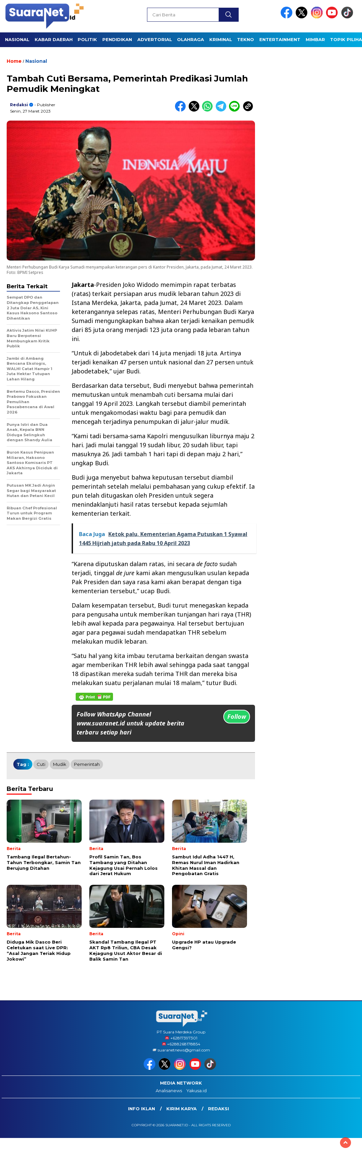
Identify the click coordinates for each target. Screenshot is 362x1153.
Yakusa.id (196, 1090)
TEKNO (245, 39)
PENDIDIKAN (117, 39)
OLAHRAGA (190, 39)
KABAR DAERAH (54, 39)
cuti (41, 764)
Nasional (36, 61)
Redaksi (19, 104)
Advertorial (154, 39)
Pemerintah (87, 764)
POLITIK (87, 39)
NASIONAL (17, 39)
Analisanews (169, 1090)
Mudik (59, 764)
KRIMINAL (220, 39)
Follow (236, 716)
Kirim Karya (181, 1108)
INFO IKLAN (141, 1108)
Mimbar (315, 39)
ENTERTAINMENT (279, 39)
